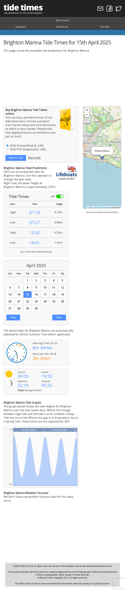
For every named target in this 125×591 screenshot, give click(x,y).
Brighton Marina (102, 151)
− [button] (87, 115)
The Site (104, 26)
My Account (62, 20)
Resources (62, 26)
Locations (20, 26)
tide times (23, 7)
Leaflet (90, 207)
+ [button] (87, 110)
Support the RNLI (66, 177)
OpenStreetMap (103, 207)
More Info (34, 158)
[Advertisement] (62, 79)
